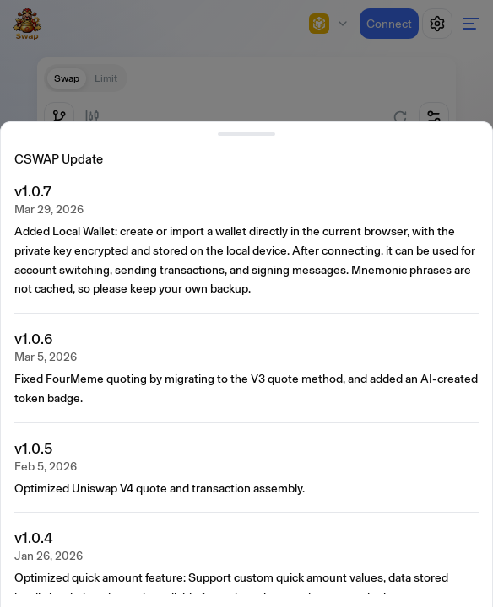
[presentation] (249, 387)
